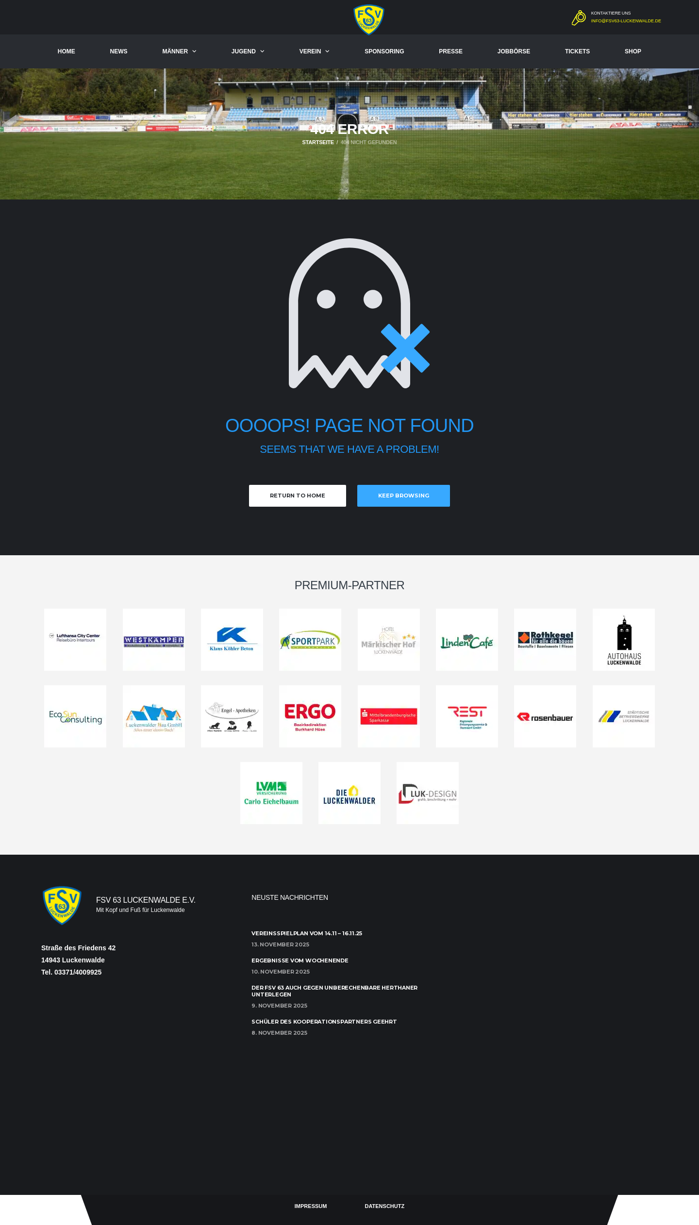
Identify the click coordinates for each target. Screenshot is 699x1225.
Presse (451, 51)
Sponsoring (384, 51)
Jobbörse (514, 51)
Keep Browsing (403, 495)
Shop (633, 51)
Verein (310, 51)
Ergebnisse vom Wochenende (300, 960)
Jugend (244, 51)
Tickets (577, 51)
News (119, 51)
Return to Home (297, 495)
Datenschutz (384, 1206)
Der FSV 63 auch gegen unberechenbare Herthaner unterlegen (334, 990)
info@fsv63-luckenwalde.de (626, 20)
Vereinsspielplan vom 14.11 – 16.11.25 (306, 933)
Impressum (311, 1206)
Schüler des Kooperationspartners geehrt (324, 1021)
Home (66, 51)
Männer (175, 51)
